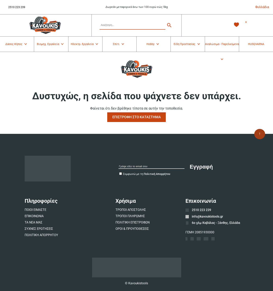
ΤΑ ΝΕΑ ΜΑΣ (33, 222)
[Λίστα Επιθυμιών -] (236, 25)
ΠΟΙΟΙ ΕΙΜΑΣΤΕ (35, 210)
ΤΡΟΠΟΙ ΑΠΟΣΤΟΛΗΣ (131, 210)
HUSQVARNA (256, 44)
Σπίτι (119, 44)
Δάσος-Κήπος (16, 44)
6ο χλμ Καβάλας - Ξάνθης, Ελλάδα (216, 223)
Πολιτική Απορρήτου (157, 174)
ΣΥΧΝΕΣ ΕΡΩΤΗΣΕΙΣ (39, 229)
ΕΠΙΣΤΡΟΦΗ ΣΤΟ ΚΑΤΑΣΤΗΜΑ (136, 117)
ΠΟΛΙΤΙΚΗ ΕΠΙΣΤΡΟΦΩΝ (133, 222)
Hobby (153, 44)
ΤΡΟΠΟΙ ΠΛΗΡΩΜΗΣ (130, 216)
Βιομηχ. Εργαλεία (50, 44)
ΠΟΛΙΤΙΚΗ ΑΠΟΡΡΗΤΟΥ (41, 235)
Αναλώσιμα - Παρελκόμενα (222, 47)
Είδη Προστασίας (187, 44)
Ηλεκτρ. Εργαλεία (85, 44)
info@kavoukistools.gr (207, 216)
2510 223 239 (16, 7)
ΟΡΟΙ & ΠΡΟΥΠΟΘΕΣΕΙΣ (132, 229)
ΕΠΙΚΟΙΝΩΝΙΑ (34, 216)
